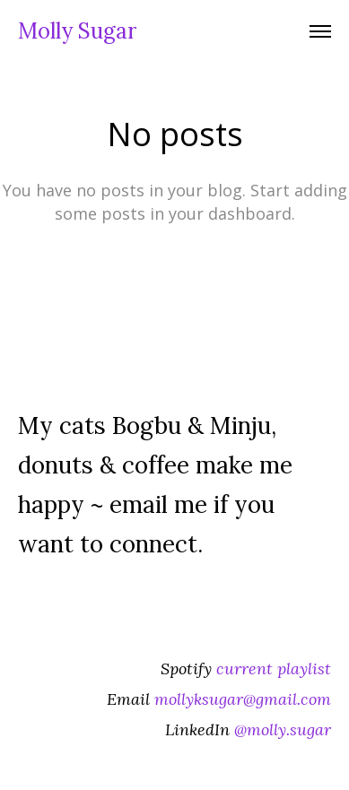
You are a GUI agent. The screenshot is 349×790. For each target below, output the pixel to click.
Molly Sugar (77, 31)
